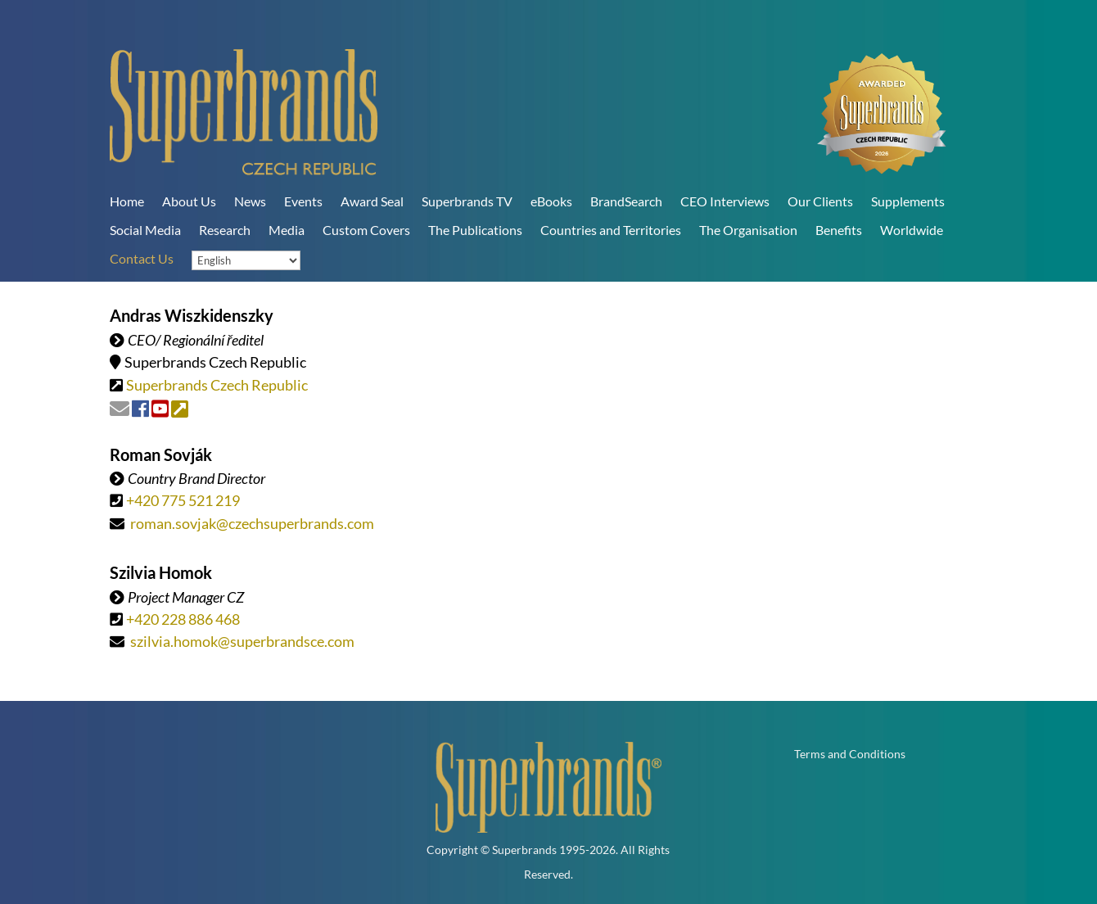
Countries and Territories (610, 229)
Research (225, 229)
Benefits (838, 229)
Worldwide (911, 229)
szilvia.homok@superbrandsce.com (242, 641)
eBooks (551, 201)
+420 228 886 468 (183, 619)
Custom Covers (366, 229)
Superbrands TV (467, 201)
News (250, 201)
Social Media (145, 229)
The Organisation (748, 229)
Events (303, 201)
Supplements (908, 201)
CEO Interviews (725, 201)
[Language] (246, 260)
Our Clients (820, 201)
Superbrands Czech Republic (217, 385)
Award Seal (372, 201)
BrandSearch (626, 201)
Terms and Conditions (849, 754)
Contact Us (142, 258)
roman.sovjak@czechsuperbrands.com (252, 523)
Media (287, 229)
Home (127, 201)
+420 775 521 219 (183, 500)
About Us (189, 201)
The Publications (475, 229)
